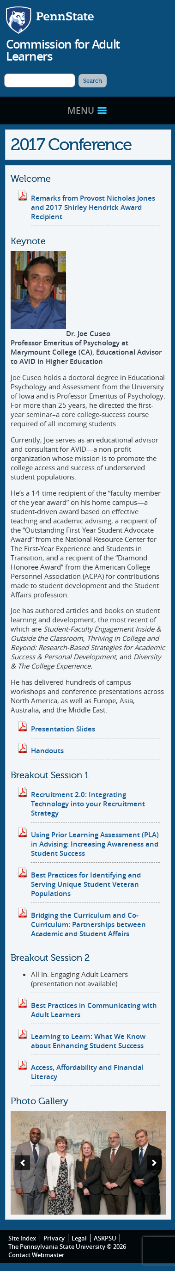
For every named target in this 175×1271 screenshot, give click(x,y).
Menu (87, 110)
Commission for (63, 50)
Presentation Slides (63, 728)
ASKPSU (105, 1238)
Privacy (54, 1238)
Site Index (22, 1238)
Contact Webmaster (36, 1255)
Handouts (47, 750)
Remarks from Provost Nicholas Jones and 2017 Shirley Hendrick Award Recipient (93, 207)
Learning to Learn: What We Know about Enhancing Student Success (88, 1041)
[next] (154, 1162)
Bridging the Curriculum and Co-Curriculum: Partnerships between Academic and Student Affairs (88, 924)
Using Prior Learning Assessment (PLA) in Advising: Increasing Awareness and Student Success (95, 844)
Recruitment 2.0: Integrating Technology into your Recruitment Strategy (88, 803)
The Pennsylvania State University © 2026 (67, 1246)
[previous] (22, 1162)
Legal (79, 1238)
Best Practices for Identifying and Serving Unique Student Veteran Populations (86, 884)
